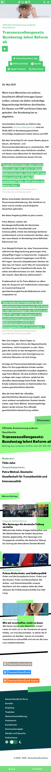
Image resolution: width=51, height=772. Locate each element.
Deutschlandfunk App (25, 58)
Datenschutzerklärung (16, 716)
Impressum (10, 720)
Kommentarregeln (14, 729)
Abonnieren (36, 69)
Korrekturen (11, 724)
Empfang (9, 707)
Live (13, 769)
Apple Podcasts (17, 69)
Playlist (38, 769)
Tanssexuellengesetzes (24, 127)
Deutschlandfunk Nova (16, 699)
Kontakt (9, 703)
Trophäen (9, 712)
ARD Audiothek (19, 63)
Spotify (36, 63)
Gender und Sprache (15, 733)
